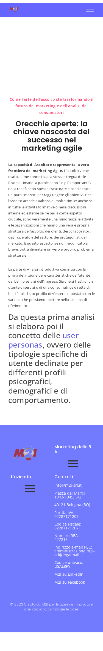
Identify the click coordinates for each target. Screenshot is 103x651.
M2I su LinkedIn (68, 574)
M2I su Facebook (69, 582)
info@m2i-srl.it (68, 485)
